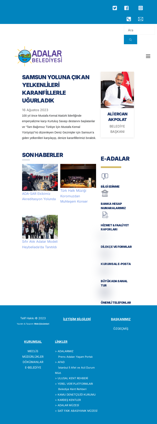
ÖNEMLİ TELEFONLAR (116, 302)
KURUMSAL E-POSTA (116, 264)
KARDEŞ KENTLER (69, 399)
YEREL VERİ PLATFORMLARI (75, 383)
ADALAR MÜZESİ (68, 405)
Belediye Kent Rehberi (72, 389)
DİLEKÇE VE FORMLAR (116, 246)
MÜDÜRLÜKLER (33, 356)
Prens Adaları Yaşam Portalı (75, 356)
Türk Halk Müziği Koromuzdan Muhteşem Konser (74, 195)
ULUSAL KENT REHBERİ (73, 378)
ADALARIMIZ (65, 351)
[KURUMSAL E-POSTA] (105, 256)
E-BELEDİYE (33, 367)
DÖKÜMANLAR (33, 362)
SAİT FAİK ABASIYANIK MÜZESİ (77, 410)
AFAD (61, 362)
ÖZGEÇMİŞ (120, 328)
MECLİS (33, 351)
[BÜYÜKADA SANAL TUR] (105, 273)
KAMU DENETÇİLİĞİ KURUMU (77, 394)
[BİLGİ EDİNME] (105, 179)
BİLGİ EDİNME (110, 186)
